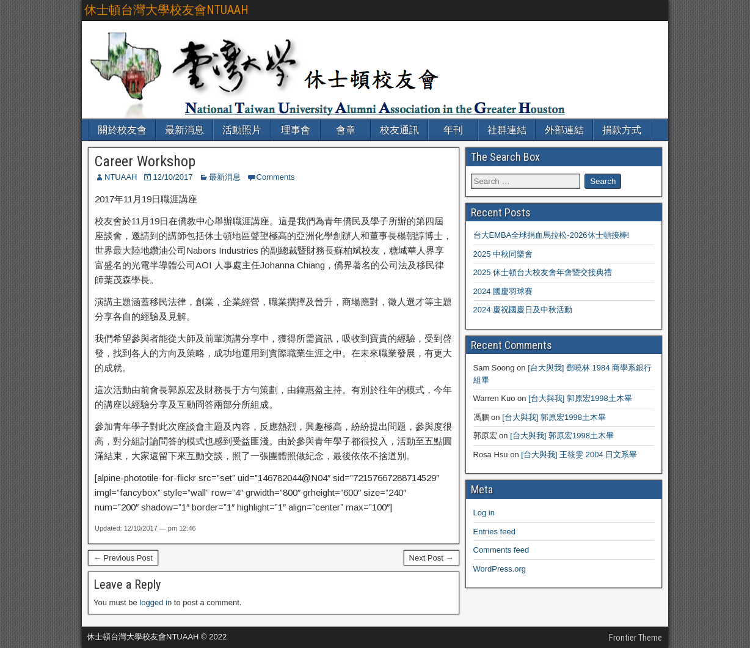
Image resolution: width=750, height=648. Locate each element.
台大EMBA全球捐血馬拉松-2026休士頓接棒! (551, 235)
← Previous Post (123, 557)
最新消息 (184, 130)
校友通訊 (399, 130)
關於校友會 (122, 130)
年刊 (453, 130)
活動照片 (241, 130)
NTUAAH (120, 177)
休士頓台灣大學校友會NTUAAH (166, 9)
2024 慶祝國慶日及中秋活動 (523, 309)
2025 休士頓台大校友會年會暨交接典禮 (543, 272)
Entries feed (494, 531)
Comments (276, 177)
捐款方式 (621, 130)
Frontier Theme (635, 637)
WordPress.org (499, 568)
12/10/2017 (172, 177)
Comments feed (501, 549)
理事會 (295, 130)
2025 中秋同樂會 (503, 254)
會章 (345, 130)
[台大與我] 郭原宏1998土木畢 (580, 398)
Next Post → (431, 557)
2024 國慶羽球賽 (503, 291)
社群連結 (506, 130)
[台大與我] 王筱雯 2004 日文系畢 (579, 454)
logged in (155, 602)
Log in (484, 512)
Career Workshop (145, 161)
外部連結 (564, 130)
